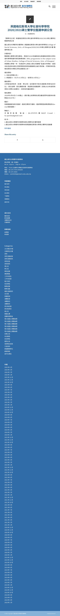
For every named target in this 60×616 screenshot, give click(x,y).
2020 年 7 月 (8, 540)
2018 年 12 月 (8, 587)
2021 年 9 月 (8, 505)
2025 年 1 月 (8, 405)
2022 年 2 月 (8, 492)
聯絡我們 (33, 1)
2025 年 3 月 (8, 400)
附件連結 (7, 128)
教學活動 (7, 289)
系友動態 (7, 336)
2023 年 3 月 (8, 460)
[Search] (48, 6)
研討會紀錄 (7, 306)
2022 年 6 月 (8, 482)
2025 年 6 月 (8, 392)
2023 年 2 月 (8, 462)
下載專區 (6, 196)
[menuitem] (21, 1)
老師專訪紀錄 (8, 344)
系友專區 (7, 339)
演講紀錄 (7, 299)
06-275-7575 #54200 (16, 170)
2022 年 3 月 (8, 490)
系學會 (6, 232)
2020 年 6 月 (8, 542)
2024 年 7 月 (8, 420)
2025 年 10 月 (8, 382)
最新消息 (6, 202)
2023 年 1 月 (8, 465)
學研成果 (6, 190)
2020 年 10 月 (8, 532)
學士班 (6, 269)
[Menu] (53, 6)
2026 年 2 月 (8, 372)
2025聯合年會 (8, 249)
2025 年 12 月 (8, 377)
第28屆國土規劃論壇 (10, 326)
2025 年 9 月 (8, 385)
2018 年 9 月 (8, 595)
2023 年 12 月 (8, 437)
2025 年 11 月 (8, 380)
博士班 (6, 266)
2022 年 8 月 (8, 477)
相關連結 (6, 199)
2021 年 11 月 (8, 500)
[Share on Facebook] (17, 140)
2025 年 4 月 (8, 397)
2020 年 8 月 (8, 537)
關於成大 (7, 216)
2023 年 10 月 (8, 442)
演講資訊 (7, 301)
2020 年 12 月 (8, 527)
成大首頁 (26, 1)
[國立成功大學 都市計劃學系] (24, 6)
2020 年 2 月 (8, 552)
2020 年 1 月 (8, 555)
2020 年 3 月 (8, 550)
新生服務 (7, 218)
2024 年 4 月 (8, 427)
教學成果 (7, 286)
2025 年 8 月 (8, 387)
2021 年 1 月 (8, 525)
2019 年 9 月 (8, 565)
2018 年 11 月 (8, 590)
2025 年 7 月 (8, 390)
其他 (5, 254)
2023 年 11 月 (8, 440)
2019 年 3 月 (8, 580)
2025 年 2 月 (8, 402)
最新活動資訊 (8, 291)
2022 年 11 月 (8, 470)
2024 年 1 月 (8, 435)
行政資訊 (7, 346)
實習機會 (7, 274)
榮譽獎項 (7, 296)
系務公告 (7, 334)
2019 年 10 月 (8, 562)
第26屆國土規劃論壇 (10, 321)
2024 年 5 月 (8, 425)
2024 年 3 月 (8, 430)
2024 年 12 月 (8, 407)
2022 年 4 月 (8, 487)
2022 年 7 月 (8, 480)
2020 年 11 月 (8, 530)
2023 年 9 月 (8, 445)
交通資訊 (7, 222)
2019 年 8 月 (8, 567)
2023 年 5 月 (8, 455)
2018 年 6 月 (8, 597)
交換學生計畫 (8, 251)
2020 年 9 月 (8, 535)
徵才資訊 (7, 281)
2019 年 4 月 (8, 577)
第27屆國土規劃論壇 (10, 324)
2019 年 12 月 (8, 557)
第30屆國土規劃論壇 (10, 331)
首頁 (21, 1)
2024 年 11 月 (8, 410)
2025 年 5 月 (8, 395)
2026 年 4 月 (8, 367)
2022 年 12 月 (8, 467)
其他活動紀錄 (8, 256)
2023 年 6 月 (8, 452)
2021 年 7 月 (8, 510)
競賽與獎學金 (8, 316)
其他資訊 (7, 264)
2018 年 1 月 (8, 602)
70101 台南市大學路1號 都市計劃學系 (21, 167)
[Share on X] (42, 140)
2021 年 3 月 (8, 520)
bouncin (53, 613)
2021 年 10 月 (8, 502)
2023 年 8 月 (8, 447)
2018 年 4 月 (8, 600)
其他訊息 (7, 261)
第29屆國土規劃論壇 (10, 329)
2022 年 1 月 (8, 495)
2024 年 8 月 (8, 417)
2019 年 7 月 (8, 570)
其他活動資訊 (8, 259)
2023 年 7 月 (8, 450)
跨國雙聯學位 (31, 34)
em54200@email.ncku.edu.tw (20, 174)
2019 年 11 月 (8, 560)
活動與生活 (8, 220)
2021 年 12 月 (8, 497)
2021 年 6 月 (8, 512)
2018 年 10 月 (8, 592)
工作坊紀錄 (7, 279)
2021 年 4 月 (8, 517)
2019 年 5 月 (8, 575)
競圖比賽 (7, 314)
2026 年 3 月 (8, 370)
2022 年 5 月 (8, 485)
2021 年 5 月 (8, 515)
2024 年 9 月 (8, 415)
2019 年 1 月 (8, 585)
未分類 (6, 294)
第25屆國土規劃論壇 (10, 319)
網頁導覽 (39, 1)
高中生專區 (7, 354)
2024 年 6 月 (8, 422)
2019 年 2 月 (8, 582)
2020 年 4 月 (8, 547)
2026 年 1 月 (8, 375)
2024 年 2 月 (8, 432)
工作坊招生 (7, 276)
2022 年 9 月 (8, 475)
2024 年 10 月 (8, 412)
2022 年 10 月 (8, 472)
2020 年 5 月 (8, 545)
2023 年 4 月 (8, 457)
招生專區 (6, 193)
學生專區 (6, 187)
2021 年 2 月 (8, 522)
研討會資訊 (7, 309)
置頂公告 (7, 341)
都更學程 (7, 351)
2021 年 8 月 (8, 507)
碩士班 (6, 311)
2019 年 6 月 (8, 572)
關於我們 (6, 184)
